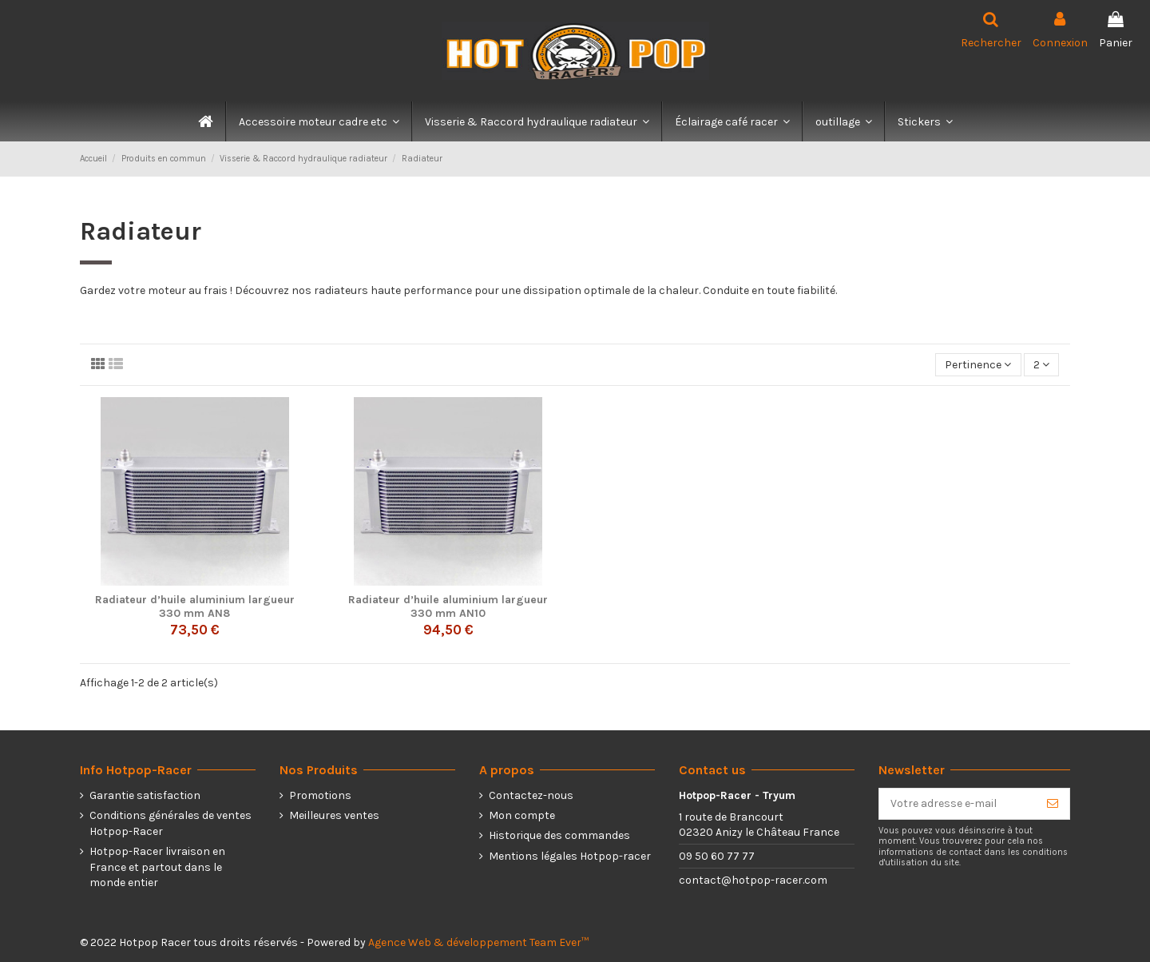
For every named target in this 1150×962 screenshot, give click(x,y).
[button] (318, 121)
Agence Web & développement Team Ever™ (478, 942)
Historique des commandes (559, 835)
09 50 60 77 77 (717, 856)
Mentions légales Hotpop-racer (570, 856)
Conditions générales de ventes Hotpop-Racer (170, 823)
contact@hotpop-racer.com (753, 880)
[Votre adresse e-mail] (957, 804)
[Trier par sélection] (978, 364)
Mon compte (522, 815)
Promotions (320, 795)
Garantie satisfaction (144, 795)
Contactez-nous (531, 795)
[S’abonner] (1052, 804)
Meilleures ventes (334, 815)
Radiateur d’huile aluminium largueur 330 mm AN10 (448, 606)
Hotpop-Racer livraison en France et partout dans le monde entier (157, 867)
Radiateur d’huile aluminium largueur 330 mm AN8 (195, 606)
